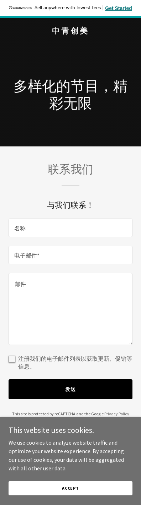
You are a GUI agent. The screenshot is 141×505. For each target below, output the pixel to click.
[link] (70, 31)
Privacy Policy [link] (116, 413)
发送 (70, 389)
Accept (70, 488)
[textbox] (70, 228)
